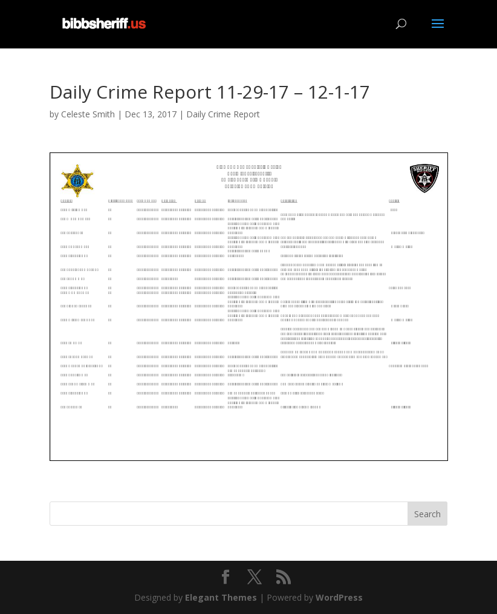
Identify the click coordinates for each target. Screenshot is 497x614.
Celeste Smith (88, 114)
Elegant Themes (221, 597)
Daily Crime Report (223, 114)
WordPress (339, 597)
